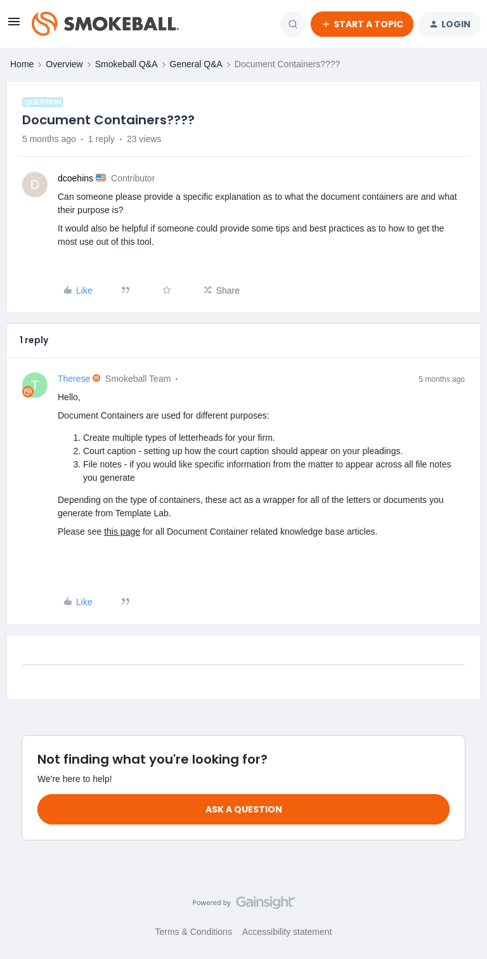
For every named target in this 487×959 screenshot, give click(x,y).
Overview (64, 64)
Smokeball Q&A (126, 64)
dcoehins (75, 178)
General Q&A (196, 64)
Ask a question (243, 809)
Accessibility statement (287, 932)
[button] (14, 26)
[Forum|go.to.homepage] (105, 24)
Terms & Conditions (193, 932)
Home (22, 64)
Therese (74, 379)
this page (122, 531)
